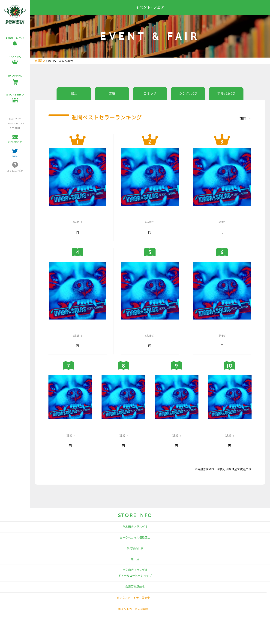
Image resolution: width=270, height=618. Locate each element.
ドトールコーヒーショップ (135, 576)
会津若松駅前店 (135, 586)
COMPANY (15, 118)
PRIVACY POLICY (15, 123)
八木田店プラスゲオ (135, 527)
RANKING (15, 56)
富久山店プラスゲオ (135, 570)
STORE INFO (15, 94)
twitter (15, 155)
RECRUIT (15, 128)
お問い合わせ (15, 142)
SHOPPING (15, 75)
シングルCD (188, 93)
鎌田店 (135, 559)
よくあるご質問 (15, 170)
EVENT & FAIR (15, 37)
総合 (74, 93)
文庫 (112, 93)
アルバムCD (226, 93)
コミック (150, 93)
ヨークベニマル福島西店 (135, 537)
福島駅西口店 (135, 548)
